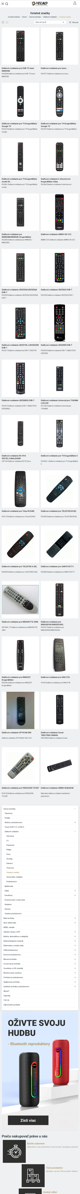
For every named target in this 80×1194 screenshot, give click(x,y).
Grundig (9, 859)
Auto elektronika (10, 923)
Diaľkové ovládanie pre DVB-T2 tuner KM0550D (18, 69)
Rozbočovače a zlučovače (15, 900)
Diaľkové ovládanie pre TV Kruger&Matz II (59, 456)
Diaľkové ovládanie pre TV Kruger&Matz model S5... (19, 180)
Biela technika (9, 918)
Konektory (9, 895)
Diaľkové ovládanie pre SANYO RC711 (57, 566)
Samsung (10, 836)
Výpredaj (7, 996)
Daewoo (9, 863)
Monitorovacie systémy (13, 973)
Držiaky (7, 818)
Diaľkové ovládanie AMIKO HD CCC (56, 234)
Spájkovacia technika (12, 982)
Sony (8, 854)
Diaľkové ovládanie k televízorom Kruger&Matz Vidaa (56, 180)
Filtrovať (75, 22)
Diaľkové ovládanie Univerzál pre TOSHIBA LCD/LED (59, 401)
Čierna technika (9, 809)
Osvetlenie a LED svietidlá (13, 968)
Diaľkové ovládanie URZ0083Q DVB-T (18, 400)
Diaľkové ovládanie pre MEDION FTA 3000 (20, 622)
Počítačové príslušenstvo (13, 977)
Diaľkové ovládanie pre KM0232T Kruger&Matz (16, 678)
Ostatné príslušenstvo (13, 914)
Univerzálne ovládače (14, 877)
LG (7, 841)
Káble (7, 891)
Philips (8, 850)
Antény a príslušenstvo (13, 822)
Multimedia (9, 886)
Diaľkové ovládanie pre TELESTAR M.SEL (58, 511)
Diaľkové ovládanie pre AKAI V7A (55, 677)
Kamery (8, 909)
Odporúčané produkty (12, 1005)
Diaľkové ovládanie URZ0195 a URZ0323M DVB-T (20, 346)
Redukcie (8, 904)
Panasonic (10, 845)
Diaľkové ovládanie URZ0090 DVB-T (56, 345)
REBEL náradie (9, 927)
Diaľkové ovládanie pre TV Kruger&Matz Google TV (19, 125)
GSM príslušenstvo (11, 950)
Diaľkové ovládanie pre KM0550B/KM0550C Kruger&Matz (16, 235)
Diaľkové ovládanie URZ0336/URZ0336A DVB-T (19, 291)
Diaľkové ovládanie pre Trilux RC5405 (18, 511)
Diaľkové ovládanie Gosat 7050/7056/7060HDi (52, 733)
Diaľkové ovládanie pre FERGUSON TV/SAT (20, 788)
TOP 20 (6, 1000)
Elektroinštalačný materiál (13, 941)
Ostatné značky (12, 872)
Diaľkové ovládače (12, 832)
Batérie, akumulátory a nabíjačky (16, 936)
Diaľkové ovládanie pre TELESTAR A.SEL (19, 566)
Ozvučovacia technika (12, 964)
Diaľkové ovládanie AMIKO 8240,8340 (57, 788)
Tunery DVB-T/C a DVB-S (14, 827)
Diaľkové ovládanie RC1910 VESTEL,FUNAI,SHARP (14, 457)
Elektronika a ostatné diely (14, 946)
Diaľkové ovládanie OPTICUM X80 (16, 732)
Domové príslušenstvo (12, 955)
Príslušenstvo (11, 882)
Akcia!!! (6, 991)
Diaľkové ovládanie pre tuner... (54, 68)
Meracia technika (10, 959)
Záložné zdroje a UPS (12, 932)
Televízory (8, 813)
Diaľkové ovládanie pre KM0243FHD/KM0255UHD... (52, 623)
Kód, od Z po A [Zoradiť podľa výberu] (50, 22)
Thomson (10, 868)
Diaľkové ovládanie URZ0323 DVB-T (56, 290)
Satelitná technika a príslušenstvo (16, 987)
